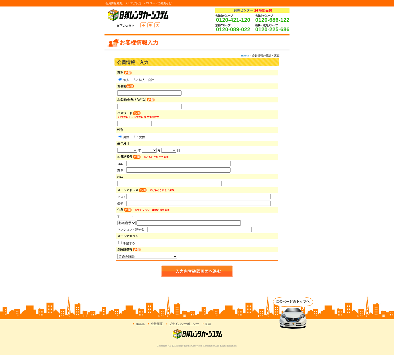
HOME (245, 55)
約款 (208, 324)
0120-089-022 (233, 29)
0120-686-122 (272, 20)
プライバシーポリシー (184, 324)
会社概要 (157, 324)
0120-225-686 (272, 29)
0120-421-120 (233, 20)
